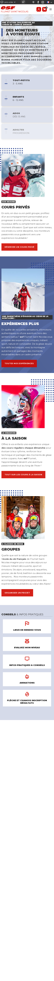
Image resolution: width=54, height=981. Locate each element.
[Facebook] (38, 2)
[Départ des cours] (33, 2)
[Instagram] (42, 2)
